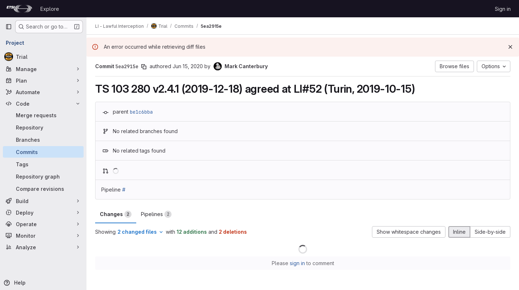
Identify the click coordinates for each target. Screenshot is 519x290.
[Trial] (43, 56)
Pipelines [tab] (156, 214)
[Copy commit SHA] (143, 66)
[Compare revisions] (43, 188)
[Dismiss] (510, 47)
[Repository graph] (43, 176)
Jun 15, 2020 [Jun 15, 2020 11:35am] (188, 66)
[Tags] (43, 164)
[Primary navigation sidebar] (8, 26)
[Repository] (43, 127)
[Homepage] (19, 8)
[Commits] (43, 152)
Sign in (503, 9)
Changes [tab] (116, 214)
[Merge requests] (43, 115)
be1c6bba (141, 112)
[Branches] (43, 139)
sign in (297, 263)
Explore (49, 9)
